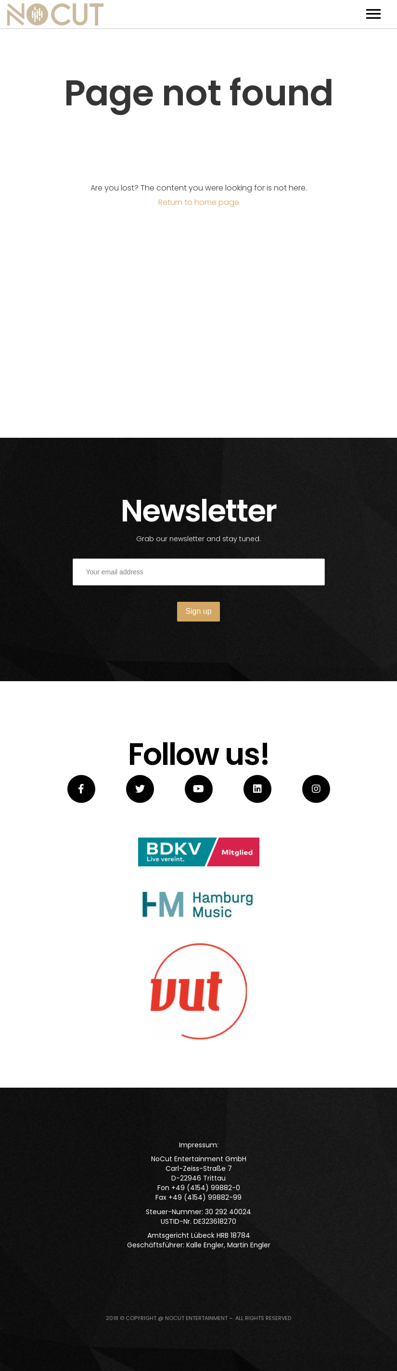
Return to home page (198, 202)
